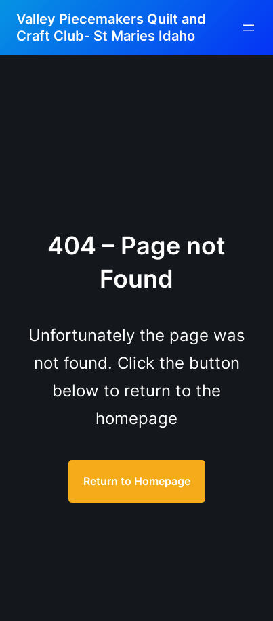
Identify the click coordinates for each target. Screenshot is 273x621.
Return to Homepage (136, 481)
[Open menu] (248, 28)
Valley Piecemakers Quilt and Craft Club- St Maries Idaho (111, 27)
